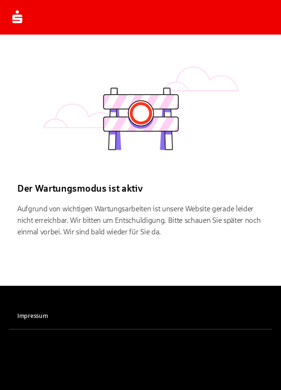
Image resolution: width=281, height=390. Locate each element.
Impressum (32, 316)
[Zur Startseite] (17, 17)
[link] (140, 316)
